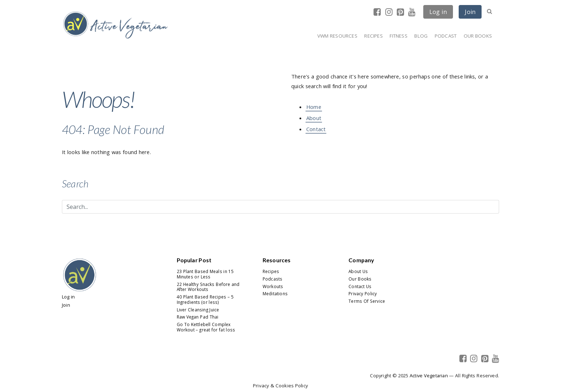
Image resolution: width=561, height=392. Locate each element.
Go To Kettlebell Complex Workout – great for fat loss (206, 327)
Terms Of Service (366, 301)
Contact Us (359, 286)
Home (313, 106)
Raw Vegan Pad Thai (198, 317)
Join (470, 12)
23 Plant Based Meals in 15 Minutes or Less (205, 273)
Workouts (273, 286)
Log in (438, 12)
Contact (316, 129)
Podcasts (272, 279)
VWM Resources (337, 36)
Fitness (398, 36)
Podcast (446, 36)
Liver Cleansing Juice (198, 309)
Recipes (373, 36)
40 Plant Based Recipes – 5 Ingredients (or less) (205, 299)
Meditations (275, 293)
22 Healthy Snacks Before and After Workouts (208, 286)
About (313, 117)
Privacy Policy (362, 293)
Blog (421, 36)
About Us (358, 271)
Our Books (478, 36)
